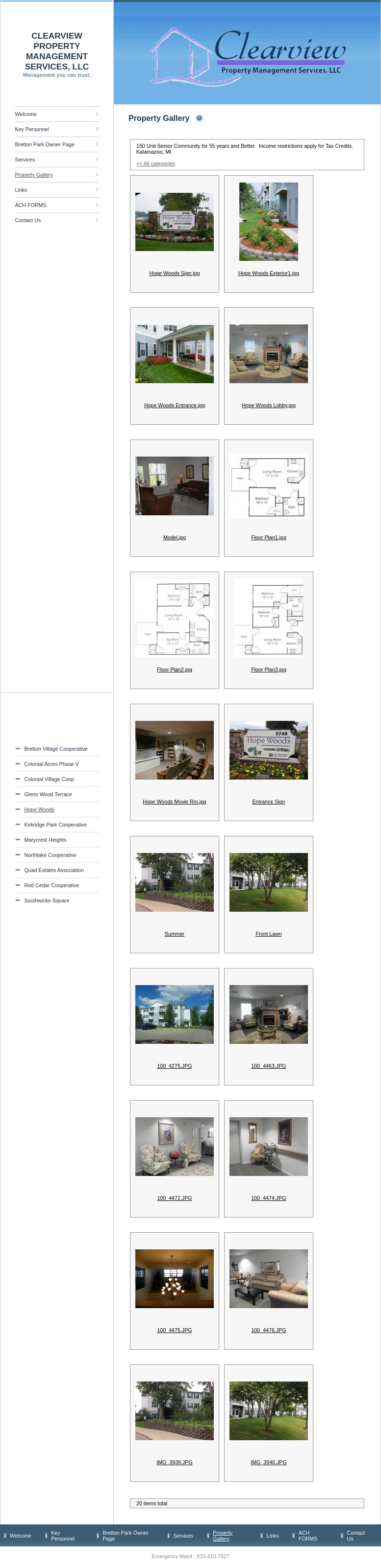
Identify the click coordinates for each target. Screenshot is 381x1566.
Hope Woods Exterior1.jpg (268, 273)
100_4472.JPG (174, 1198)
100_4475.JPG (174, 1330)
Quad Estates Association (54, 870)
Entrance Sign (269, 802)
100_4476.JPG (268, 1330)
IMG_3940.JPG (268, 1462)
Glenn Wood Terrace (48, 794)
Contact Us (28, 220)
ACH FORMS (31, 205)
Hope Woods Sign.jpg (175, 273)
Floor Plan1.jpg (268, 537)
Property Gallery (34, 175)
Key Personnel (32, 129)
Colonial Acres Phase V (52, 764)
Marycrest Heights (46, 840)
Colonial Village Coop (50, 779)
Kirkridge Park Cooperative (56, 825)
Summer (174, 934)
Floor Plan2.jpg (174, 669)
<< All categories (155, 163)
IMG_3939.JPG (174, 1462)
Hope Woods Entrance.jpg (174, 405)
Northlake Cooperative (50, 855)
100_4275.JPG (174, 1066)
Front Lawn (268, 934)
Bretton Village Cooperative (56, 749)
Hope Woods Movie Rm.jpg (174, 802)
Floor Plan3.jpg (268, 669)
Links (21, 190)
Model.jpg (174, 537)
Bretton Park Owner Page (45, 144)
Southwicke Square (47, 900)
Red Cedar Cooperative (52, 885)
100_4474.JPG (268, 1198)
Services (25, 159)
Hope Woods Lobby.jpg (269, 405)
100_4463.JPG (268, 1066)
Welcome (26, 114)
